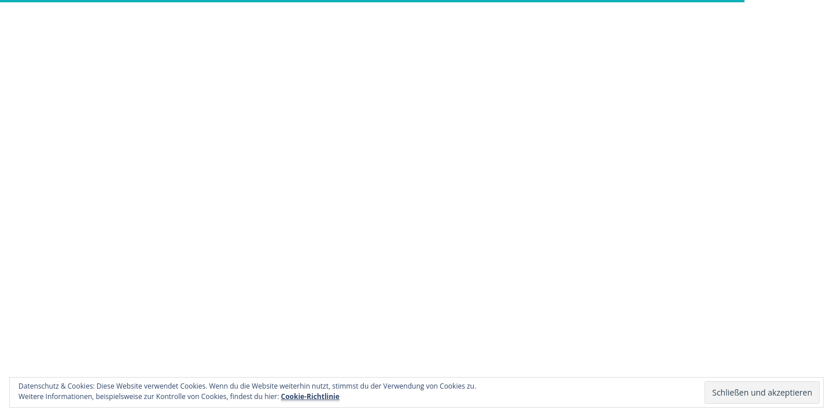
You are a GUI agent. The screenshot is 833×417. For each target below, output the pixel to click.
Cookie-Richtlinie (310, 396)
